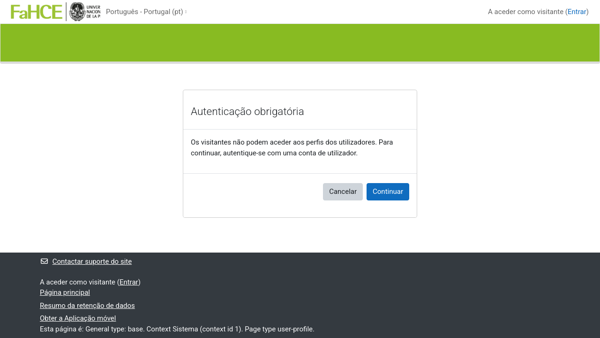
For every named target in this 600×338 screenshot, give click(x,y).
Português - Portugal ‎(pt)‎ (144, 12)
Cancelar (343, 191)
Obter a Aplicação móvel (78, 318)
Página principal (65, 292)
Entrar (577, 12)
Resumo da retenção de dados (87, 305)
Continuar (388, 191)
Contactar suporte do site (86, 261)
